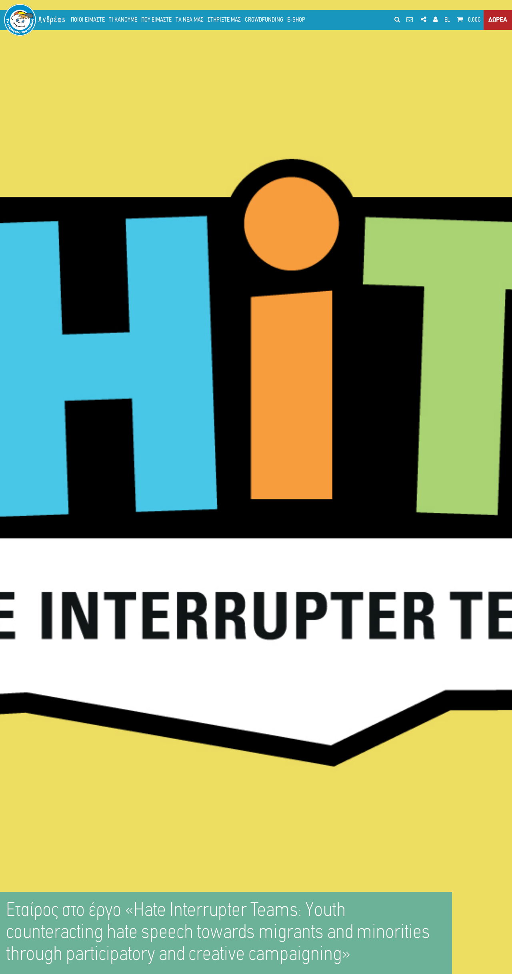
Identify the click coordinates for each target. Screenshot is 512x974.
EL (447, 20)
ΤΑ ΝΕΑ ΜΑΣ (190, 20)
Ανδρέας (52, 19)
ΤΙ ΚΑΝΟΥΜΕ (123, 20)
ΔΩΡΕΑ (497, 20)
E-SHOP (296, 20)
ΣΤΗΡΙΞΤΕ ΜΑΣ (224, 20)
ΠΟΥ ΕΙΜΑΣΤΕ (156, 20)
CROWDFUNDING (264, 20)
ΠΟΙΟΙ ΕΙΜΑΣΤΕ (88, 20)
